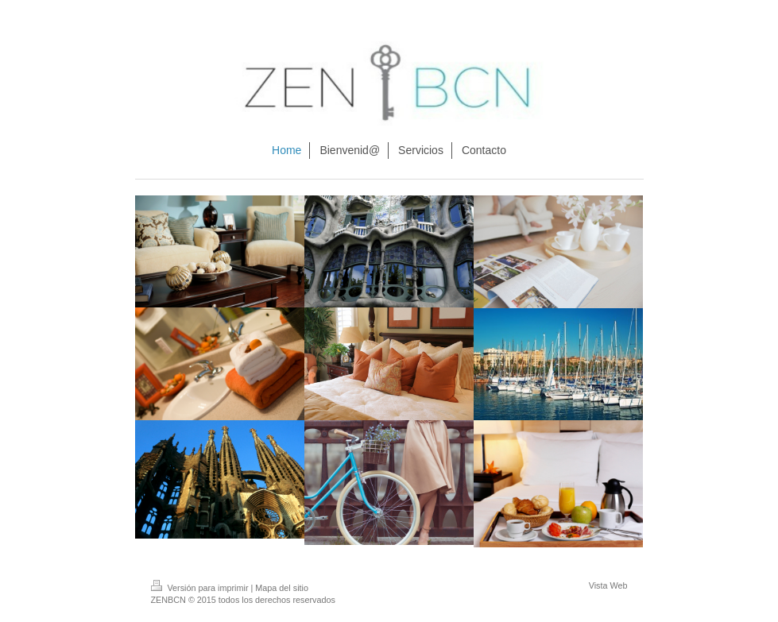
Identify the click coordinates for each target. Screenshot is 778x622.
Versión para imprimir (201, 588)
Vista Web (608, 585)
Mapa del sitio (281, 588)
